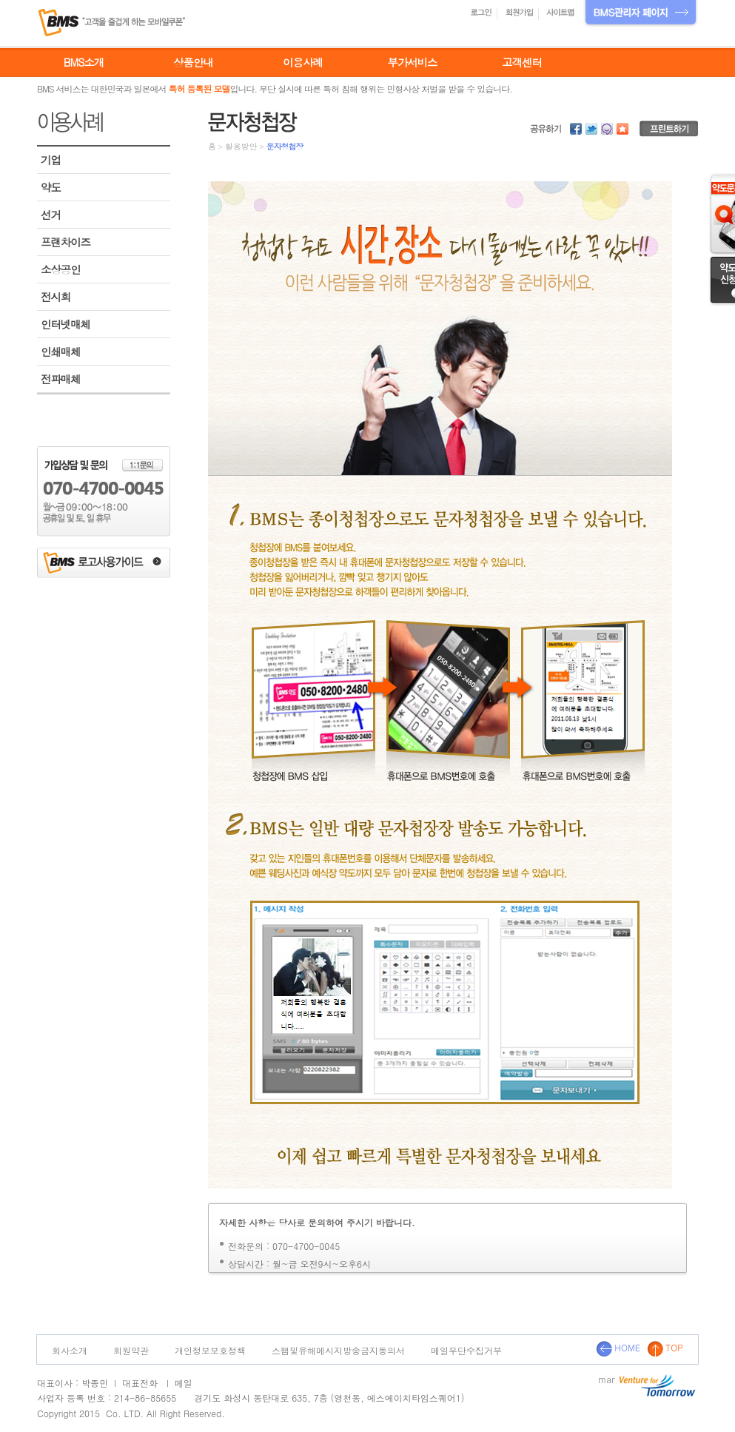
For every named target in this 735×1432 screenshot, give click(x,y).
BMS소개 (84, 62)
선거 (51, 214)
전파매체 (61, 379)
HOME (618, 1347)
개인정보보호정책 (210, 1350)
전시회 (55, 296)
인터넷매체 (65, 324)
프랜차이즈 (65, 242)
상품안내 (193, 62)
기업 (51, 159)
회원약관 (131, 1350)
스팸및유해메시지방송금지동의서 (338, 1350)
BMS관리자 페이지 (640, 13)
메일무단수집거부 (466, 1350)
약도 (51, 187)
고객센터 (522, 62)
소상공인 (61, 269)
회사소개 (69, 1350)
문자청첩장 (284, 146)
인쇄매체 (61, 351)
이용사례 (303, 62)
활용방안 (241, 146)
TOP (665, 1347)
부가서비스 (412, 62)
